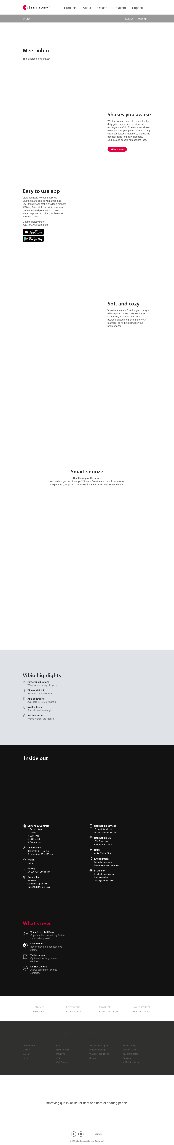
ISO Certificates (130, 1054)
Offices (26, 1050)
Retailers (38, 1007)
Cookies (127, 1058)
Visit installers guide (99, 1045)
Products (105, 1007)
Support (93, 1058)
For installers (141, 1007)
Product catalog (97, 1050)
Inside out (142, 19)
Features (128, 19)
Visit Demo (61, 1062)
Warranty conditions (99, 1054)
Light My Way (62, 1050)
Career (26, 1054)
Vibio (58, 1058)
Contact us (73, 1007)
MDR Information (131, 1062)
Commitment (29, 1045)
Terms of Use (129, 1050)
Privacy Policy (130, 1045)
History (26, 1058)
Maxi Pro (60, 1054)
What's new (117, 149)
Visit (58, 1045)
